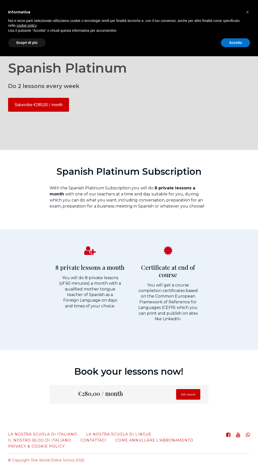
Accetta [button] (235, 43)
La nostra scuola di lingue (118, 434)
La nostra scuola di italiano (42, 434)
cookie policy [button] (26, 25)
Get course (184, 396)
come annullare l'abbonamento (154, 440)
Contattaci (93, 440)
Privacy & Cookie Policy (36, 446)
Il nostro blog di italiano (39, 440)
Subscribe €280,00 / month (38, 104)
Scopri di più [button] (27, 43)
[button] (247, 12)
